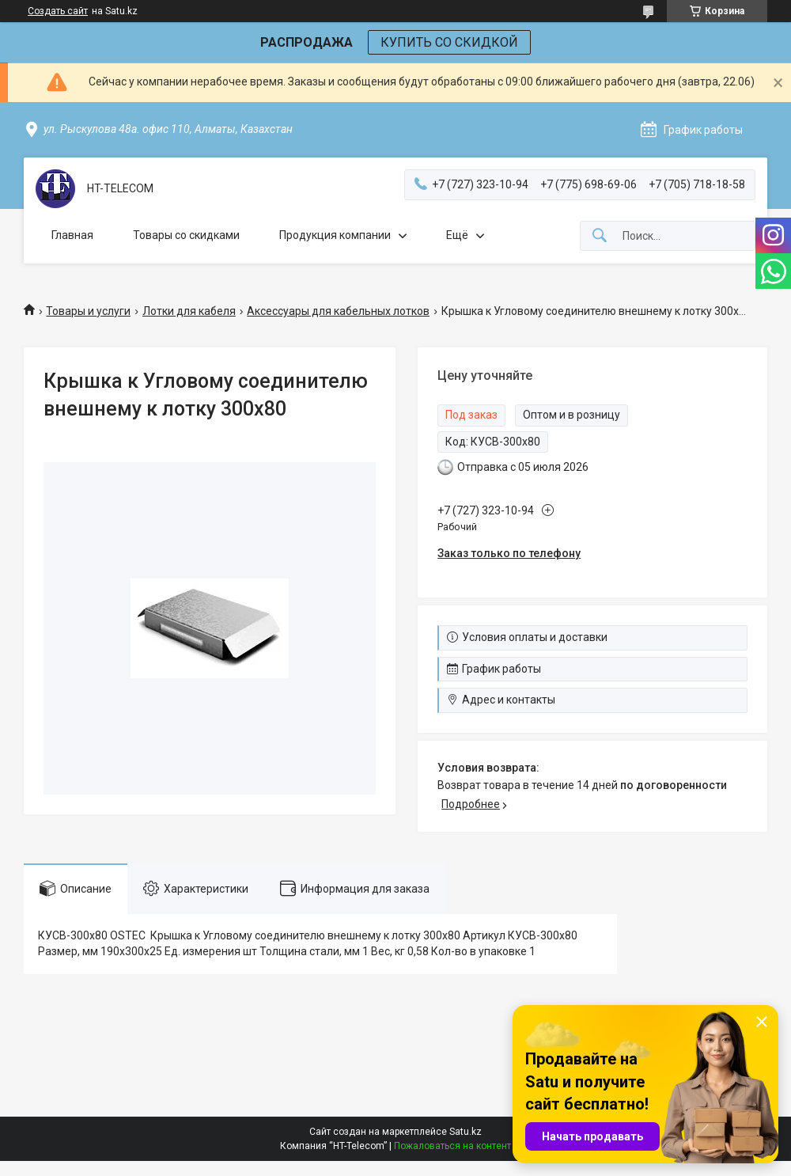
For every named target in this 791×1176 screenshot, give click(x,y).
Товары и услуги (88, 311)
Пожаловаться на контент (452, 1145)
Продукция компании (335, 235)
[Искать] (600, 236)
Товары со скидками (186, 235)
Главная (72, 235)
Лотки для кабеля (189, 311)
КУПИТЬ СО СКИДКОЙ (449, 42)
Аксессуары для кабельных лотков (338, 311)
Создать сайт (58, 11)
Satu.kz (465, 1131)
